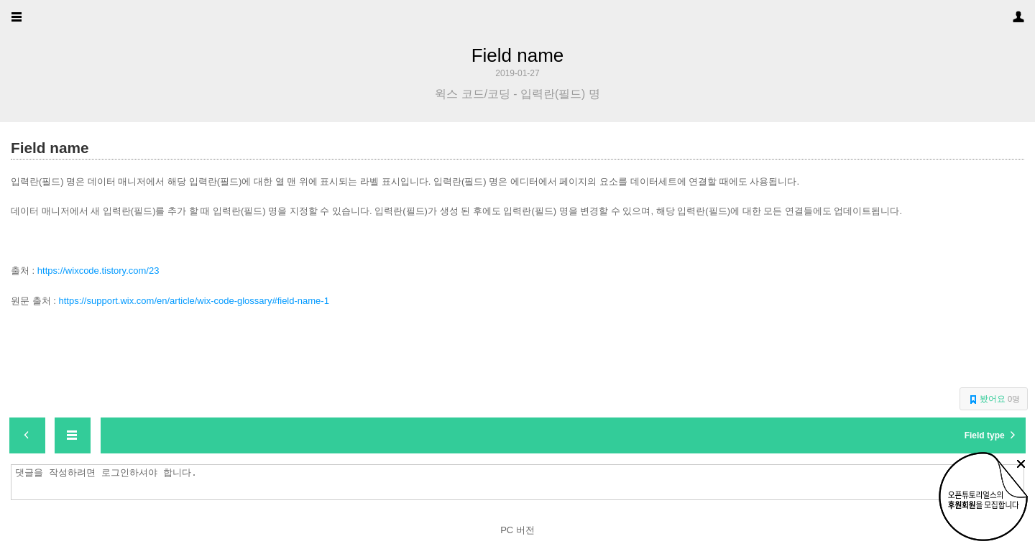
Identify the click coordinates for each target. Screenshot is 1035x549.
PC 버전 (517, 530)
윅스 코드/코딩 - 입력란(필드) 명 (517, 94)
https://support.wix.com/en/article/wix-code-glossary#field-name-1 (193, 300)
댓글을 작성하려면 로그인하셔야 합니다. (521, 482)
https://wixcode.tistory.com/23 (98, 270)
